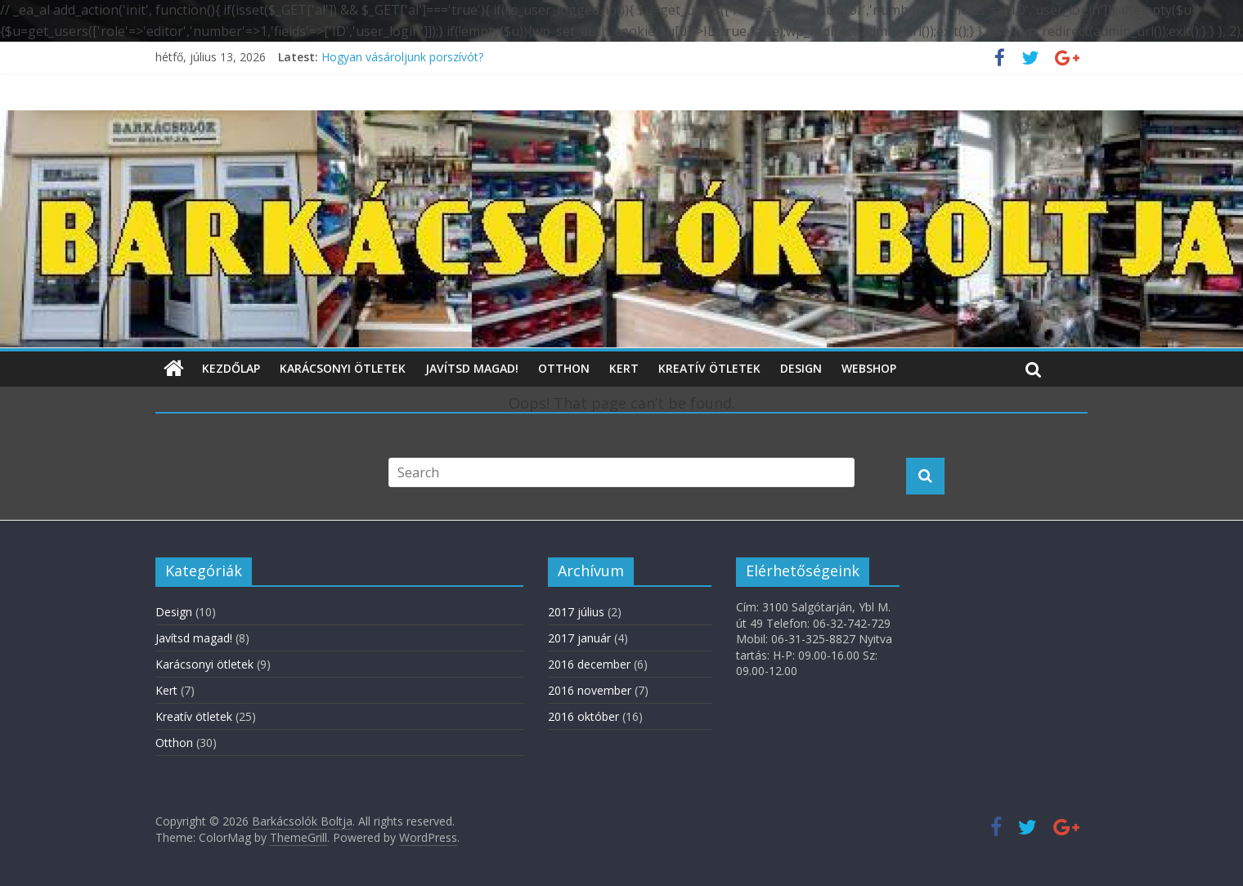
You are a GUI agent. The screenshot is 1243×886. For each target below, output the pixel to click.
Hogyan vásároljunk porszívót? (402, 57)
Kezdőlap (231, 368)
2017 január (579, 638)
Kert (624, 368)
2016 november (589, 690)
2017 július (576, 612)
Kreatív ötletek (709, 368)
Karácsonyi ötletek (343, 368)
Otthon (564, 368)
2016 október (583, 716)
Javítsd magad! (471, 368)
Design (801, 368)
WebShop (868, 368)
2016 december (589, 664)
